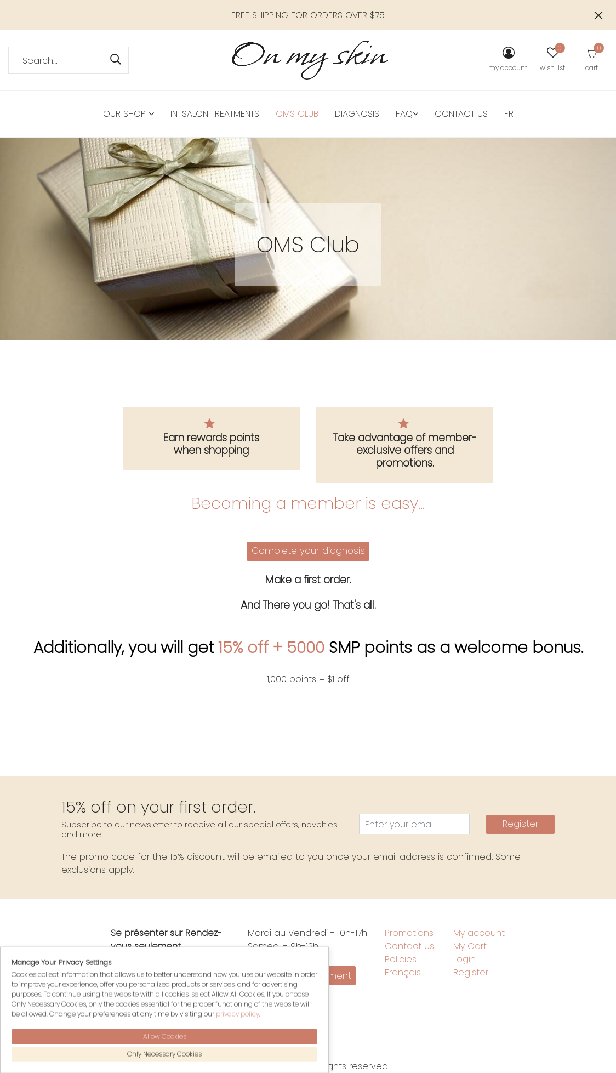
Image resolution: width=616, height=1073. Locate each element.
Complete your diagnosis (308, 550)
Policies (401, 959)
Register (521, 823)
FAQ (407, 113)
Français (403, 972)
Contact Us (461, 113)
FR (509, 113)
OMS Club (297, 113)
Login (464, 959)
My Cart (470, 946)
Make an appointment (302, 975)
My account (479, 933)
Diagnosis (357, 113)
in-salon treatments (214, 113)
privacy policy (237, 1060)
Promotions (409, 933)
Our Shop (128, 113)
